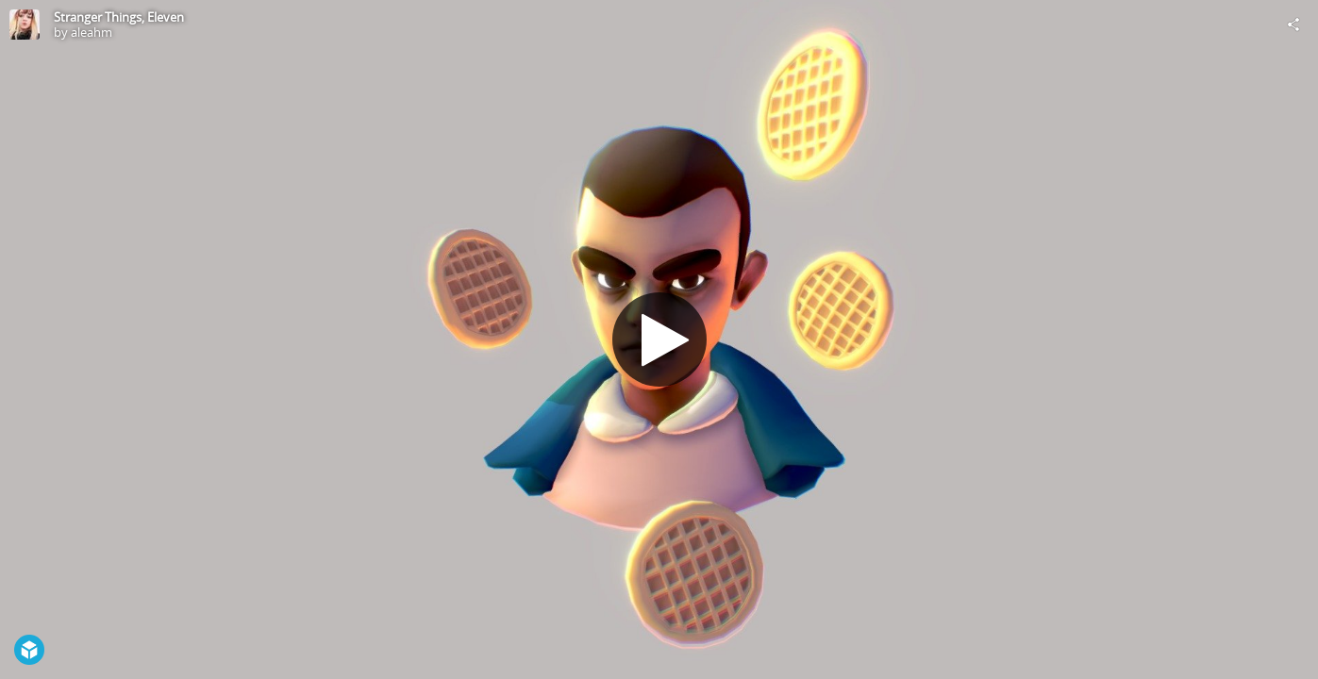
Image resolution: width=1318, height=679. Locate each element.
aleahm (91, 32)
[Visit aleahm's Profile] (24, 24)
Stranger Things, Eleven (119, 16)
